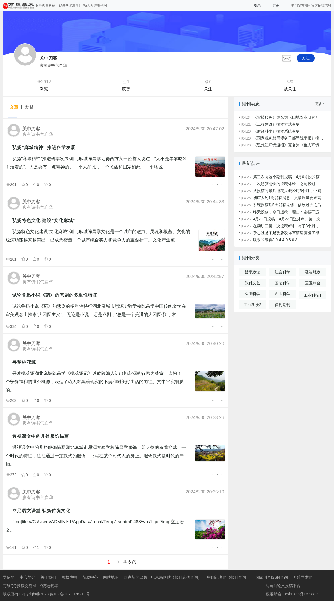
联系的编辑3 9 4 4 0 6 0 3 (269, 240)
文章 (13, 107)
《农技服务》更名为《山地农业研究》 (280, 117)
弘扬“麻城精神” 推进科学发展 (43, 147)
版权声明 (69, 577)
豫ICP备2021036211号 (70, 594)
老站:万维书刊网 (95, 6)
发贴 (29, 107)
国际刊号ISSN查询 (271, 577)
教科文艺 (252, 283)
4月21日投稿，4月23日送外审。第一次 (280, 219)
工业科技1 (312, 295)
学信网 (8, 577)
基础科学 (282, 283)
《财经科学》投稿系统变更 (270, 131)
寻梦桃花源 (24, 362)
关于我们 (48, 577)
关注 (306, 58)
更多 (319, 104)
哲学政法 (252, 272)
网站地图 (111, 577)
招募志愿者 (49, 585)
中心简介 (27, 577)
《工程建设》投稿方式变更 (270, 124)
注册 (276, 6)
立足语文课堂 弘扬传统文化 (41, 510)
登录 (257, 6)
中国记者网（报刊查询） (228, 577)
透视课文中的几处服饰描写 (40, 436)
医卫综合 (312, 283)
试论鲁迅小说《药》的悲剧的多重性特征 (54, 295)
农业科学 (282, 294)
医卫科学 (252, 294)
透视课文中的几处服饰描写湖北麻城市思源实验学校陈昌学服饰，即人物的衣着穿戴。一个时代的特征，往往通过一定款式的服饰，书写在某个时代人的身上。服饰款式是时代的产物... (96, 455)
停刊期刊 (282, 304)
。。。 (218, 183)
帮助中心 (90, 577)
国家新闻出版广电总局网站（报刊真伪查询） (163, 577)
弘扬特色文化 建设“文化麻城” (43, 220)
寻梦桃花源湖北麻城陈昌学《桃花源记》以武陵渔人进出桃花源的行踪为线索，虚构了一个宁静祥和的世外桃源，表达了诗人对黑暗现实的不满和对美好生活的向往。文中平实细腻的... (96, 381)
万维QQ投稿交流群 (19, 585)
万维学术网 (303, 577)
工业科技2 (252, 304)
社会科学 (282, 272)
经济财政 (312, 272)
